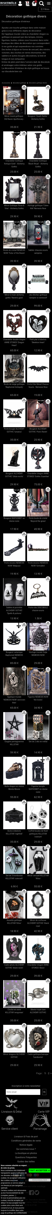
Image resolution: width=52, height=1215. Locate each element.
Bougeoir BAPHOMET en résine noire (14, 519)
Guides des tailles (26, 1161)
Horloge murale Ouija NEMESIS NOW (38, 653)
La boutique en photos (26, 1153)
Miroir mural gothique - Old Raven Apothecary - (14, 117)
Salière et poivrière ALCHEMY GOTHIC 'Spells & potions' (14, 610)
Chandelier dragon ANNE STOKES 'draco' (38, 966)
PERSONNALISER (39, 1180)
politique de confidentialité (17, 1213)
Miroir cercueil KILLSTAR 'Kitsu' (38, 877)
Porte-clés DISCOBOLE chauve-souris (38, 609)
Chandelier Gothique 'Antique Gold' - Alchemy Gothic (14, 164)
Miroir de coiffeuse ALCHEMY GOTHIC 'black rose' (38, 923)
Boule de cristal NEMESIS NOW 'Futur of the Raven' (14, 251)
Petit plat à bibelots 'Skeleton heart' (38, 340)
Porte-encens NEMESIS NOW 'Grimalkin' (38, 564)
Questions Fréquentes (26, 1157)
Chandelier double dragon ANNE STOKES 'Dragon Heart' (14, 342)
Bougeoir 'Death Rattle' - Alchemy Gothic (38, 117)
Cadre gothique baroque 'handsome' (38, 1055)
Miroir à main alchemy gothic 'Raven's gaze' (14, 296)
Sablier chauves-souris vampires (38, 251)
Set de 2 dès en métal (38, 741)
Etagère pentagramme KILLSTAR (14, 743)
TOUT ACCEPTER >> (39, 1170)
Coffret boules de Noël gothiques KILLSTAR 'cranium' (38, 834)
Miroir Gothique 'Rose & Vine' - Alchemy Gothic (14, 206)
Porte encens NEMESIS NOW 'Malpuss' (14, 564)
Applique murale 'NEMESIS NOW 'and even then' (14, 700)
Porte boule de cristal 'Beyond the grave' (38, 519)
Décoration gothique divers (38, 83)
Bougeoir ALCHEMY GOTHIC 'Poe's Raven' (38, 430)
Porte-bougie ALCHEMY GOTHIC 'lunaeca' (14, 430)
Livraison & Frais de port (26, 1136)
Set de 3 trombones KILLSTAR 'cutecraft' (14, 877)
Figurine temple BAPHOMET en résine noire (38, 789)
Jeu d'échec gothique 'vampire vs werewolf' (38, 296)
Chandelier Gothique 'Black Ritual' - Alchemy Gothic (38, 164)
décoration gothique (19, 83)
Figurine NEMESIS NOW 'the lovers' (38, 698)
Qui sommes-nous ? (26, 1149)
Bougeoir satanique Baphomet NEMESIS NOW (14, 655)
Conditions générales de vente (26, 1140)
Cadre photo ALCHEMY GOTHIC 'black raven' (14, 966)
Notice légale (26, 1145)
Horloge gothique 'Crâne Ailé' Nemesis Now (38, 206)
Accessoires (6, 83)
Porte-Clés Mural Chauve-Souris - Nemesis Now (38, 385)
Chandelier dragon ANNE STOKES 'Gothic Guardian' (38, 475)
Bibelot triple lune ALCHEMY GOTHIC (38, 1011)
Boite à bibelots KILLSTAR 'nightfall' (14, 832)
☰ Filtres (45, 9)
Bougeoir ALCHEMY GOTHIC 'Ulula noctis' (14, 475)
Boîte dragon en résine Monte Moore (14, 787)
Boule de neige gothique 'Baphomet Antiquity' (14, 385)
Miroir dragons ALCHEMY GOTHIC (14, 1055)
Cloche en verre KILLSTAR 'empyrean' (14, 1011)
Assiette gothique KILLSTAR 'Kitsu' (14, 921)
